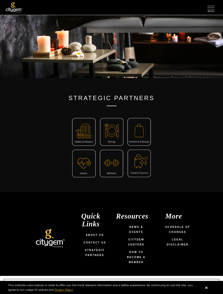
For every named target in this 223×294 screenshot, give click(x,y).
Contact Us (95, 242)
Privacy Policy (63, 289)
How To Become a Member (136, 257)
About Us (95, 235)
